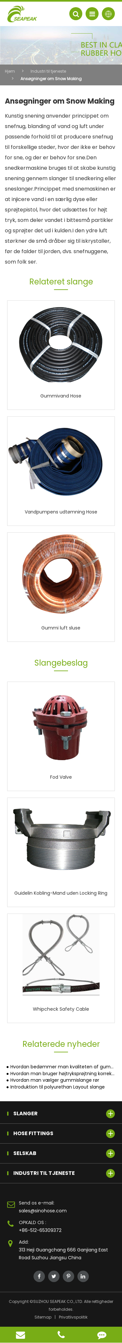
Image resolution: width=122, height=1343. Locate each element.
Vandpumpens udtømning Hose (61, 512)
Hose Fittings (64, 1133)
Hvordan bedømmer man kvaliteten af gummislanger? (62, 1066)
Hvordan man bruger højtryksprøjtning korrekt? (62, 1073)
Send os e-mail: (36, 1203)
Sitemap (42, 1317)
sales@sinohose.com (43, 1210)
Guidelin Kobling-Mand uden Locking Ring (60, 893)
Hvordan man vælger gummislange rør (54, 1080)
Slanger (64, 1113)
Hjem (10, 71)
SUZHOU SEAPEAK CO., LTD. (58, 1301)
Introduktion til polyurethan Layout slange (57, 1087)
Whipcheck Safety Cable (61, 1009)
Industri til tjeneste (48, 71)
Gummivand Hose (60, 396)
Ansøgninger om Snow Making (51, 78)
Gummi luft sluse (60, 628)
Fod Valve (61, 777)
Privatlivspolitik (73, 1317)
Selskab (64, 1153)
